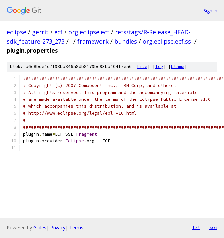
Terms (76, 227)
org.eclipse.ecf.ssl (168, 41)
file (142, 66)
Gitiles (39, 227)
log (159, 66)
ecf (58, 32)
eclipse (16, 32)
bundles (125, 41)
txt (196, 227)
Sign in (210, 10)
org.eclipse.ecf (88, 32)
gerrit (40, 32)
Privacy (57, 227)
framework (93, 41)
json (212, 227)
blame (177, 66)
